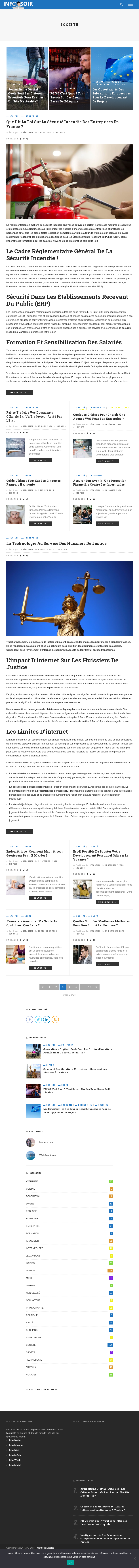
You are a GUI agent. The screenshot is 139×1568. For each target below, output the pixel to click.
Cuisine (69, 1191)
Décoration (69, 1198)
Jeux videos (69, 1258)
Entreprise (102, 80)
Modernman (46, 1144)
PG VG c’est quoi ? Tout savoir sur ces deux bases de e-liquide (67, 97)
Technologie (83, 410)
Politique (32, 84)
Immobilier (69, 1243)
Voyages (69, 1377)
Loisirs (69, 1265)
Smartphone (69, 1340)
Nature (69, 1288)
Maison (69, 1273)
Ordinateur (69, 1303)
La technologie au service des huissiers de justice (61, 545)
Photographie (69, 1310)
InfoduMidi (15, 1467)
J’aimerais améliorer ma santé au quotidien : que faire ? (32, 926)
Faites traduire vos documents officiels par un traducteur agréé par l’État (35, 417)
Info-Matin (14, 1442)
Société (15, 84)
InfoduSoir (15, 1457)
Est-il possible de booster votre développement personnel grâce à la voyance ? (101, 857)
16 (89, 989)
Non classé (69, 1295)
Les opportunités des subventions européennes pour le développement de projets (108, 93)
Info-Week (14, 1462)
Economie (116, 77)
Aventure (69, 1184)
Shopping (69, 1332)
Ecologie (69, 1213)
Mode (69, 1280)
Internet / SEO (120, 408)
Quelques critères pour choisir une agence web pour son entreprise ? (100, 418)
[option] (27, 78)
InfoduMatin (16, 1447)
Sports (69, 1355)
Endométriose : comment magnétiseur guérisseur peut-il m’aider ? (35, 855)
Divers (50, 1067)
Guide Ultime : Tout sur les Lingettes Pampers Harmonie (34, 484)
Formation (69, 1236)
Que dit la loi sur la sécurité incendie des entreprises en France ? (68, 124)
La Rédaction (26, 133)
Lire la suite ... (20, 393)
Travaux (69, 1369)
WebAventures (47, 1157)
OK (70, 1562)
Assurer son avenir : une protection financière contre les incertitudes (100, 484)
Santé (71, 88)
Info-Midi (14, 1452)
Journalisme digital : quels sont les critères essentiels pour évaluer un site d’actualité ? (26, 95)
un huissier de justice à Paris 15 (83, 722)
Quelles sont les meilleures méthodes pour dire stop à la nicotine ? (102, 926)
